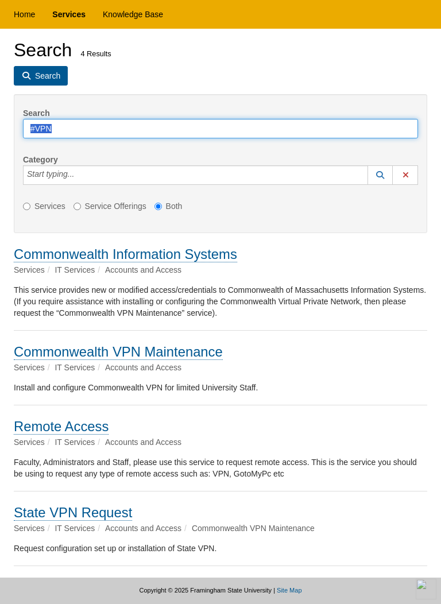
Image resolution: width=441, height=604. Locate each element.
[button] (380, 175)
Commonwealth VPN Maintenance (118, 351)
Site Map (289, 590)
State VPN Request (73, 512)
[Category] (80, 175)
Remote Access (61, 426)
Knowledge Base (133, 14)
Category (40, 159)
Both (168, 206)
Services (69, 14)
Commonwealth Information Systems (125, 254)
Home (24, 14)
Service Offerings (110, 206)
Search (36, 113)
